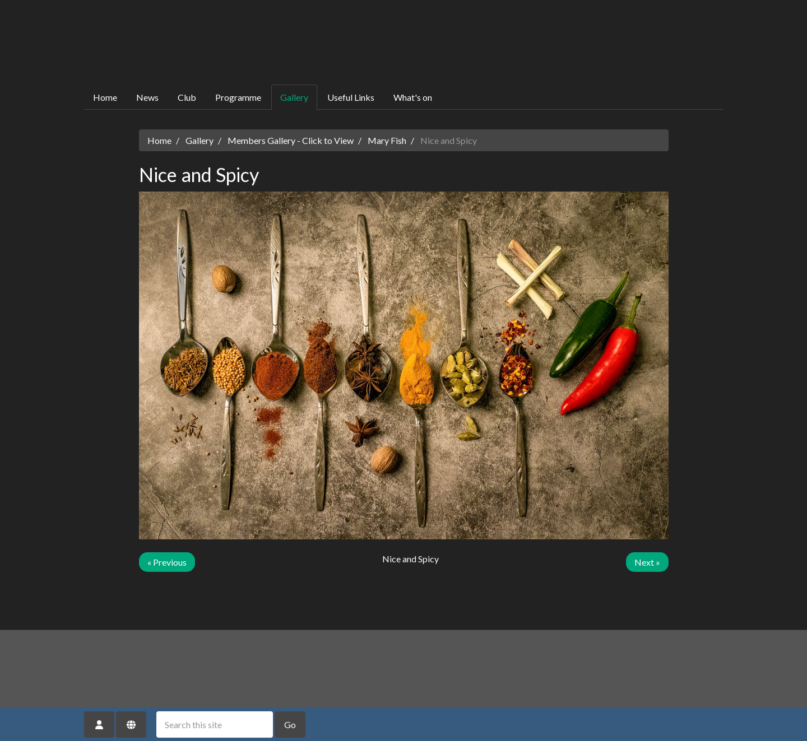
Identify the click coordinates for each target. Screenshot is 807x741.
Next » (647, 562)
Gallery (294, 97)
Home (105, 97)
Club (187, 97)
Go (290, 724)
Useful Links (350, 97)
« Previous (167, 562)
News (147, 97)
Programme (238, 97)
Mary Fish (387, 140)
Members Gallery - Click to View (291, 140)
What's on (412, 97)
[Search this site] (214, 724)
